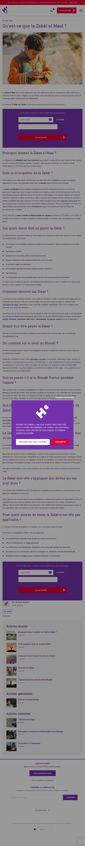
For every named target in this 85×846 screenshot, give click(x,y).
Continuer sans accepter (64, 397)
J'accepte (60, 442)
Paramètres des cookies (33, 442)
